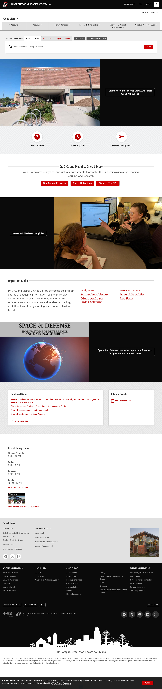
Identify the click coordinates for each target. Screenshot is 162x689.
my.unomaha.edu (9, 587)
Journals (78, 38)
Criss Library (10, 18)
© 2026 (26, 615)
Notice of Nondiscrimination (141, 580)
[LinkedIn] (147, 614)
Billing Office (71, 576)
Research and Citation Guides (46, 542)
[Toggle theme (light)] (42, 605)
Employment (39, 576)
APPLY (148, 4)
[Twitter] (12, 556)
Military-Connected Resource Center (111, 577)
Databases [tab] (47, 39)
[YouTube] (140, 614)
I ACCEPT (148, 683)
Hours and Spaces (42, 537)
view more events (121, 401)
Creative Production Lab (130, 290)
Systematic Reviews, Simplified (28, 233)
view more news (20, 421)
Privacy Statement (137, 587)
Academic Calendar (10, 573)
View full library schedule (19, 488)
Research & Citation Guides (132, 294)
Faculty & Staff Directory (91, 302)
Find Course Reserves (54, 183)
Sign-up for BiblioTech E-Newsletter (23, 507)
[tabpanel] (81, 47)
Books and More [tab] (32, 39)
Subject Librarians (82, 183)
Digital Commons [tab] (63, 39)
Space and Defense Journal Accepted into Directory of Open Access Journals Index (125, 352)
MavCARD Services (10, 580)
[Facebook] (5, 556)
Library (102, 573)
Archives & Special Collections (94, 294)
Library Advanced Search (97, 38)
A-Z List (38, 573)
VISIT (140, 4)
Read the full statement (50, 663)
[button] (14, 26)
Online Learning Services (92, 298)
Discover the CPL (108, 183)
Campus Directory (73, 583)
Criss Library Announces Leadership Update (30, 410)
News (102, 583)
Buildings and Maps (74, 580)
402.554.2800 (153, 605)
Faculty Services (88, 290)
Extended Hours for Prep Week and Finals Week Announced (130, 92)
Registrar (103, 586)
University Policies (137, 591)
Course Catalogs (9, 576)
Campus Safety (72, 587)
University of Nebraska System (47, 580)
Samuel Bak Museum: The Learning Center (113, 591)
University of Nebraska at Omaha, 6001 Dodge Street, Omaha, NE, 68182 (49, 613)
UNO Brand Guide (9, 591)
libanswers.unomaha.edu (12, 549)
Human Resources (73, 594)
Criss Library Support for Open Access (28, 414)
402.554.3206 (8, 545)
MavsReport (135, 576)
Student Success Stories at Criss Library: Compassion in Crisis (38, 406)
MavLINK (6, 583)
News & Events (126, 298)
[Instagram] (18, 556)
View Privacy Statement (61, 683)
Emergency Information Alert (141, 573)
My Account (39, 533)
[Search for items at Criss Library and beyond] (78, 47)
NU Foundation (136, 583)
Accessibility (71, 573)
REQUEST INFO (129, 4)
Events (69, 591)
